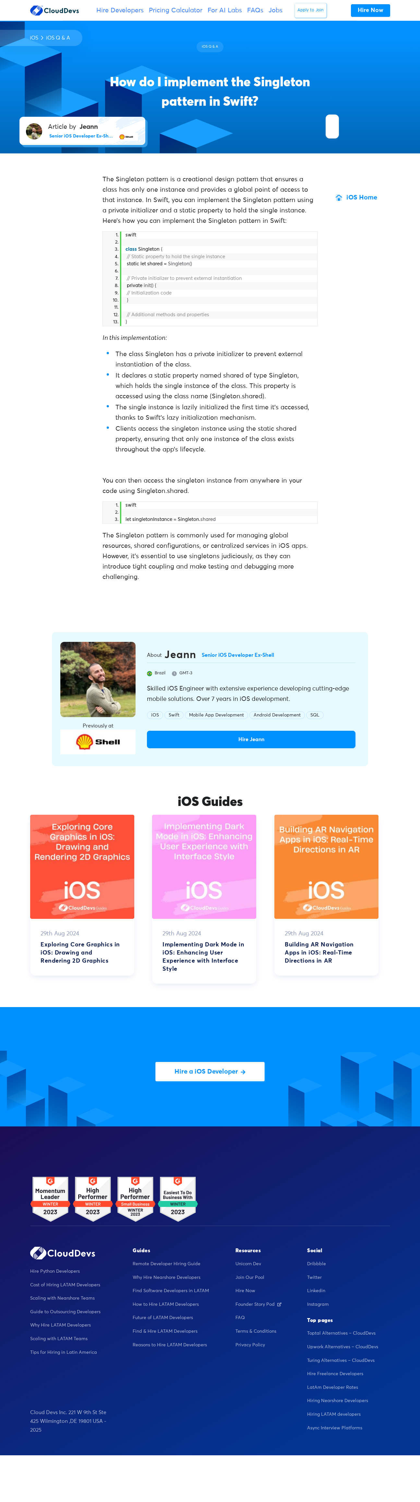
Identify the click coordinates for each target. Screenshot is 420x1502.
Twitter (314, 1277)
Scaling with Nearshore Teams (62, 1298)
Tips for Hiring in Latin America (63, 1352)
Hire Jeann (251, 739)
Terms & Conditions (255, 1331)
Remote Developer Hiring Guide (166, 1264)
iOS (34, 38)
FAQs (255, 10)
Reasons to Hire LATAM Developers (170, 1345)
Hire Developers (120, 10)
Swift (174, 715)
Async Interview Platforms (334, 1428)
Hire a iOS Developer (210, 1071)
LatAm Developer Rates (332, 1387)
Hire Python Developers (55, 1271)
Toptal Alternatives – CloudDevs (341, 1333)
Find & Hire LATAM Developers (165, 1331)
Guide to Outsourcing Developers (65, 1312)
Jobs (275, 10)
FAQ (240, 1318)
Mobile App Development (216, 715)
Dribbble (316, 1264)
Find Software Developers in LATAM (171, 1291)
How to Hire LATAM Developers (166, 1304)
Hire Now (245, 1291)
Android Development (277, 715)
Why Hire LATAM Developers (60, 1325)
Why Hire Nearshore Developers (166, 1277)
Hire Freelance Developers (335, 1374)
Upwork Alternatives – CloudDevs (342, 1347)
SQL (314, 715)
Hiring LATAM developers (334, 1414)
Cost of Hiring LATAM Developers (65, 1285)
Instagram (318, 1304)
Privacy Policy (250, 1345)
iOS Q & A (58, 38)
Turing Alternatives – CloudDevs (341, 1360)
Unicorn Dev (248, 1264)
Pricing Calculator (175, 10)
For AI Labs (225, 10)
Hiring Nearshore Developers (337, 1401)
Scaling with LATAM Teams (59, 1339)
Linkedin (316, 1291)
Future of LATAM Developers (163, 1318)
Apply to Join (310, 10)
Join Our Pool (249, 1277)
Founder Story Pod (258, 1304)
